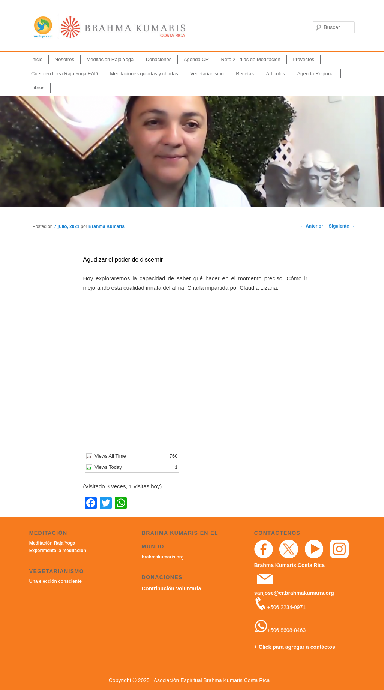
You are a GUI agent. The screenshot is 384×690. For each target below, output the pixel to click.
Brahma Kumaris (106, 226)
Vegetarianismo (207, 73)
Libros (37, 87)
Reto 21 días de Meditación (250, 59)
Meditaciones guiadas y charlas (144, 73)
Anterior (311, 226)
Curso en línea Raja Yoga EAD (64, 73)
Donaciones (159, 59)
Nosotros (64, 59)
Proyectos (303, 59)
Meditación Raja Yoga (110, 59)
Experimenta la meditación (57, 550)
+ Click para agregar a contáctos (294, 647)
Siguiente (342, 226)
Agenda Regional (316, 73)
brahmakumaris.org (163, 557)
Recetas (245, 73)
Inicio (36, 59)
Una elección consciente (55, 581)
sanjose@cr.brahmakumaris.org (294, 593)
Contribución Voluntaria (171, 588)
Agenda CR (196, 59)
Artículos (275, 73)
